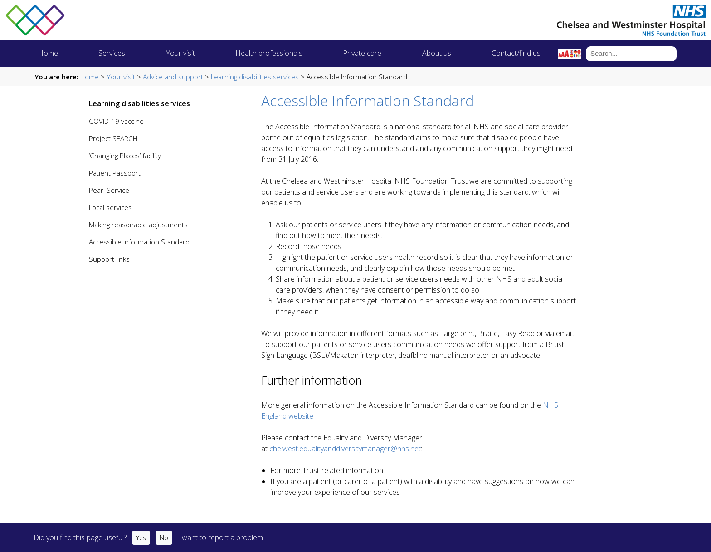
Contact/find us (516, 53)
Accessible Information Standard (139, 241)
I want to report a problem (220, 537)
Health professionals (268, 53)
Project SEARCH (113, 138)
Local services (110, 207)
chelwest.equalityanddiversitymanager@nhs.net (345, 449)
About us (436, 53)
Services (111, 53)
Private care (362, 53)
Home (48, 53)
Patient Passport (115, 172)
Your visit (180, 53)
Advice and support (173, 76)
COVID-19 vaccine (116, 121)
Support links (109, 259)
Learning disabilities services (255, 76)
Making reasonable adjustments (138, 224)
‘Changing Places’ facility (125, 155)
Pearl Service (109, 190)
